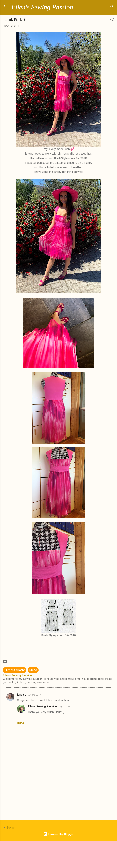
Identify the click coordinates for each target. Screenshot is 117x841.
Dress (33, 670)
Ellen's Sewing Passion (42, 7)
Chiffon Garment (14, 670)
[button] (112, 20)
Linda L (21, 694)
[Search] (112, 7)
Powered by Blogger (58, 834)
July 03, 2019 (64, 706)
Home (11, 827)
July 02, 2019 (34, 695)
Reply (20, 722)
